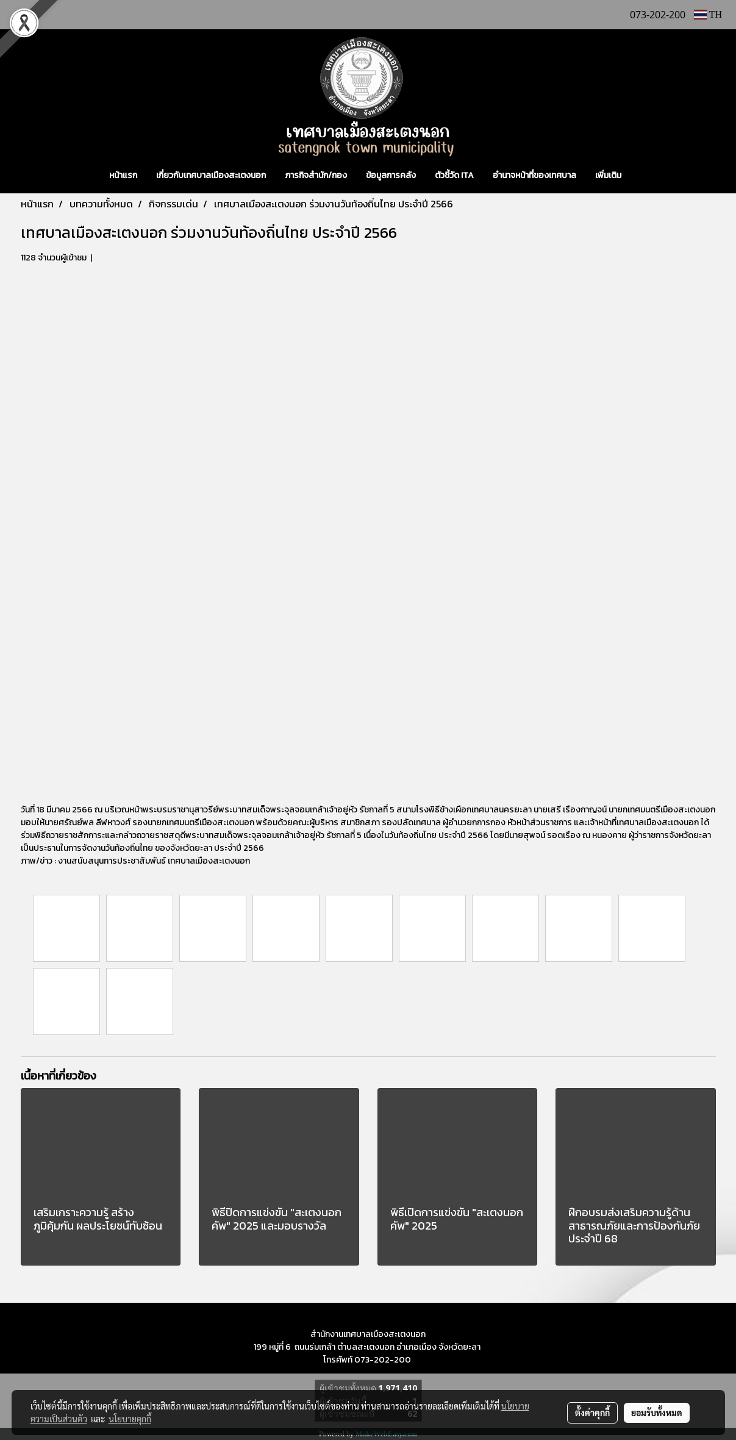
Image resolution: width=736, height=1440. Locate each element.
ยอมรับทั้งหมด (656, 1412)
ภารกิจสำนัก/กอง (316, 175)
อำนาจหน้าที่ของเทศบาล (534, 175)
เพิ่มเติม (608, 175)
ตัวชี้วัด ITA (454, 175)
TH (708, 14)
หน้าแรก (123, 175)
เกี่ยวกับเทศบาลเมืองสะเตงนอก (211, 175)
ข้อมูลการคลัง (391, 175)
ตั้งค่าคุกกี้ (592, 1412)
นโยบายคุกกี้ (130, 1418)
